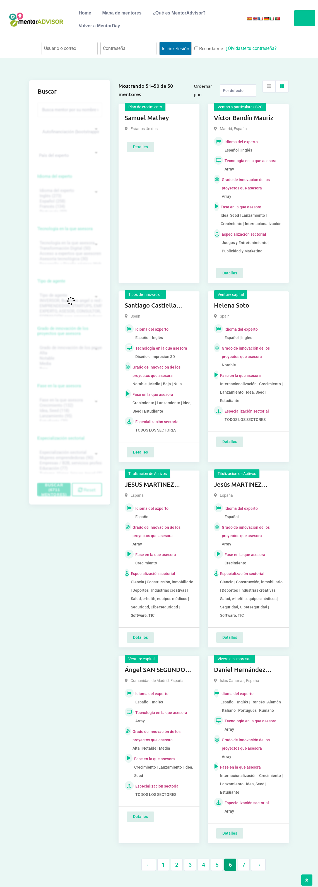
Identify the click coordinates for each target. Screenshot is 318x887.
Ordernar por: (203, 90)
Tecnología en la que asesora (65, 228)
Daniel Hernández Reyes (240, 670)
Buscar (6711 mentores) (54, 489)
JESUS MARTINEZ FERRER (149, 485)
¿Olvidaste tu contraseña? (251, 48)
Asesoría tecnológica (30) (69, 259)
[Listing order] (238, 90)
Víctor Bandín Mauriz (243, 117)
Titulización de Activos (147, 473)
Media (69, 363)
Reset (87, 490)
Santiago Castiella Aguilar (150, 305)
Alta (69, 353)
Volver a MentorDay (99, 25)
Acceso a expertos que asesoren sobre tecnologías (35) (69, 253)
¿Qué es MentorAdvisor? (179, 13)
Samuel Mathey (147, 117)
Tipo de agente (51, 281)
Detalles (140, 147)
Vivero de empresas (234, 659)
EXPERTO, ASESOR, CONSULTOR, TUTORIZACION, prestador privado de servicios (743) (69, 311)
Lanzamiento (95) (69, 416)
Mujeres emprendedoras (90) (69, 457)
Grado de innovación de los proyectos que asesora (63, 331)
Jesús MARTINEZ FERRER (238, 485)
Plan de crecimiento (145, 107)
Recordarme (208, 48)
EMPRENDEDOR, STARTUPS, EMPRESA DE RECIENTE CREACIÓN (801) (69, 306)
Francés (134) (69, 206)
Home (85, 13)
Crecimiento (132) (69, 405)
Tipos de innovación (145, 294)
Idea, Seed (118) (69, 410)
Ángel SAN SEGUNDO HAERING (155, 670)
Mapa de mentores (121, 13)
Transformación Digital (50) (69, 248)
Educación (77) (69, 468)
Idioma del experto (55, 176)
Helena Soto (231, 305)
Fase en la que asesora (59, 385)
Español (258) (69, 201)
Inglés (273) (69, 196)
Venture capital (231, 294)
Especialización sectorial (61, 438)
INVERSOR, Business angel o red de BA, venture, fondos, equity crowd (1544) (69, 300)
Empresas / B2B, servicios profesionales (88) (69, 463)
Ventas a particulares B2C (240, 107)
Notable (69, 358)
